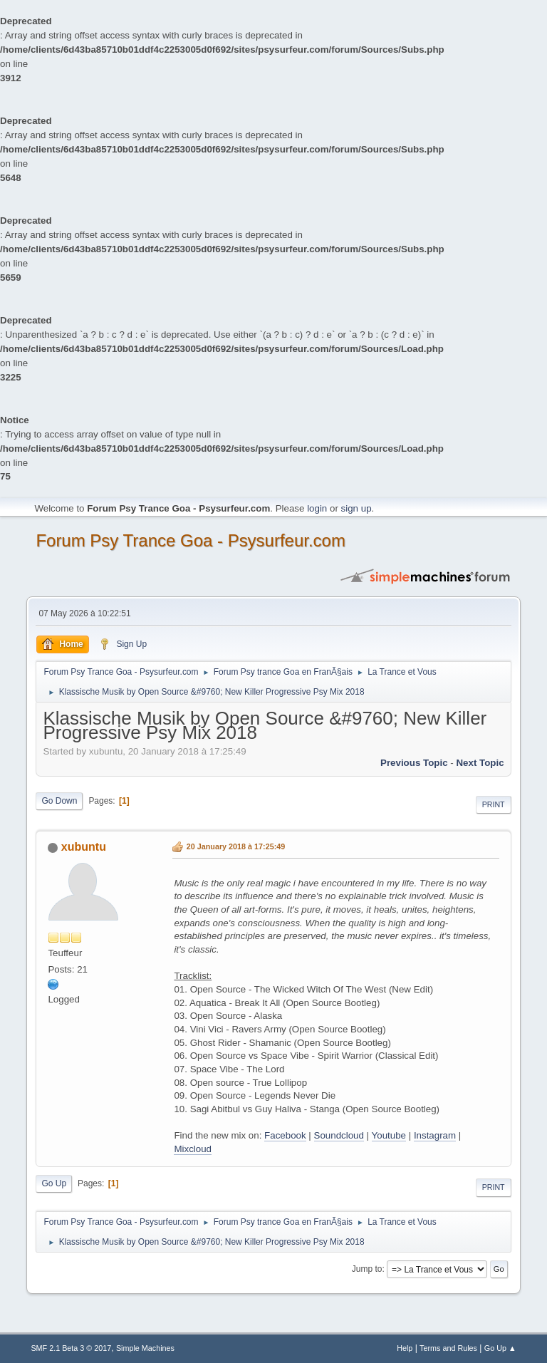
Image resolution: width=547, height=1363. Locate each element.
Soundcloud (339, 1135)
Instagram (435, 1135)
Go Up (53, 1183)
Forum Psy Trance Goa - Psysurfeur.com (190, 540)
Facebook (285, 1135)
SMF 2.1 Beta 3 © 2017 (71, 1348)
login (317, 508)
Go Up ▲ (500, 1348)
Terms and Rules (448, 1348)
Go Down (59, 801)
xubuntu (83, 847)
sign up (356, 508)
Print (493, 804)
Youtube (389, 1135)
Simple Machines (145, 1348)
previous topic (414, 762)
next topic (480, 762)
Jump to (367, 1269)
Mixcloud (193, 1149)
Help (404, 1348)
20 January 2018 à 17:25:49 (236, 846)
